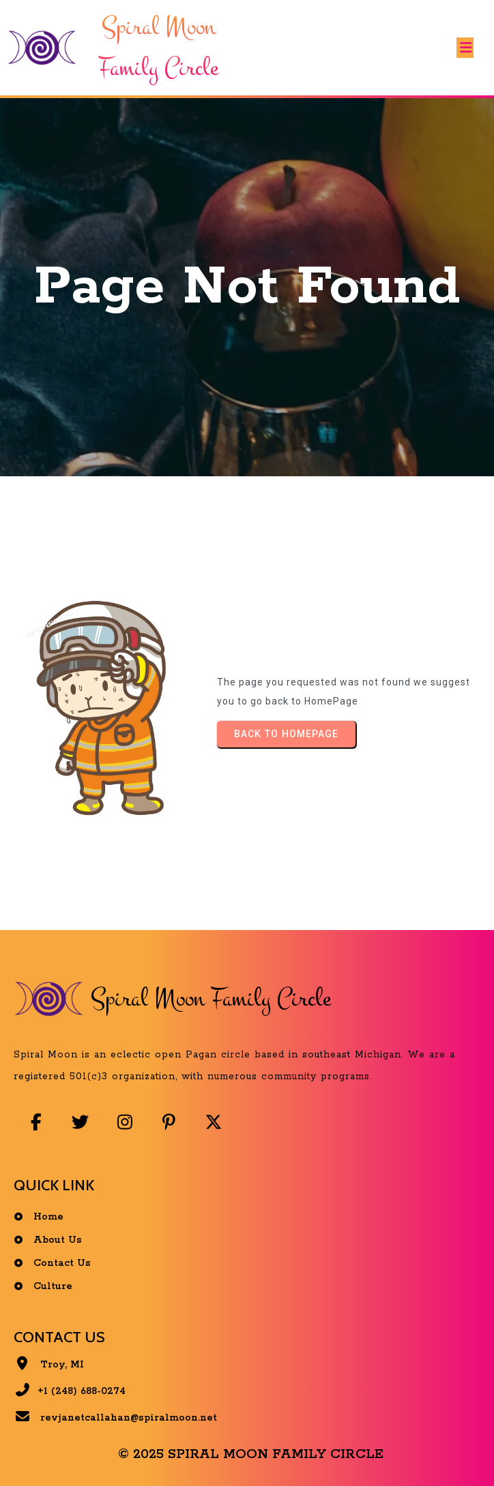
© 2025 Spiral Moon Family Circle (250, 1454)
